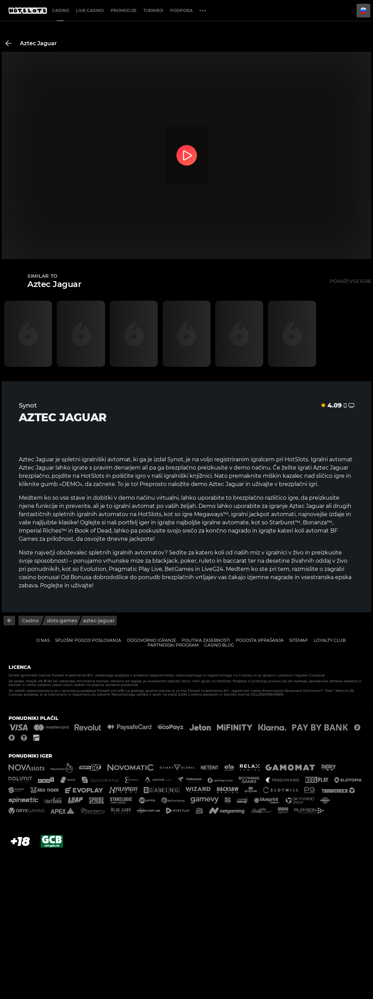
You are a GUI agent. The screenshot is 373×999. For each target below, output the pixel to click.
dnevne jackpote (130, 539)
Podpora (181, 10)
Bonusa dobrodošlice (99, 577)
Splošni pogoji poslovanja (88, 640)
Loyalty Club (330, 640)
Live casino (90, 10)
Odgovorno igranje (151, 640)
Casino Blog (219, 645)
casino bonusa (38, 577)
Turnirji (153, 10)
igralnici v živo (285, 552)
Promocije (124, 10)
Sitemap (298, 640)
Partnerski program (172, 645)
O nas (43, 640)
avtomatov (113, 514)
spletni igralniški (84, 459)
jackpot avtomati (272, 514)
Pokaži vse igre (350, 281)
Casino (60, 10)
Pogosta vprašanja (260, 640)
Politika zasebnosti (206, 640)
